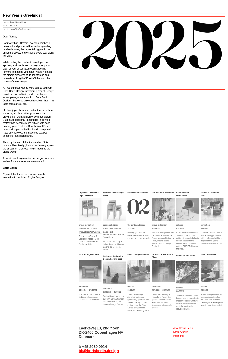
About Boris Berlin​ (183, 328)
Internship (178, 335)
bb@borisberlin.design (99, 351)
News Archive (180, 331)
